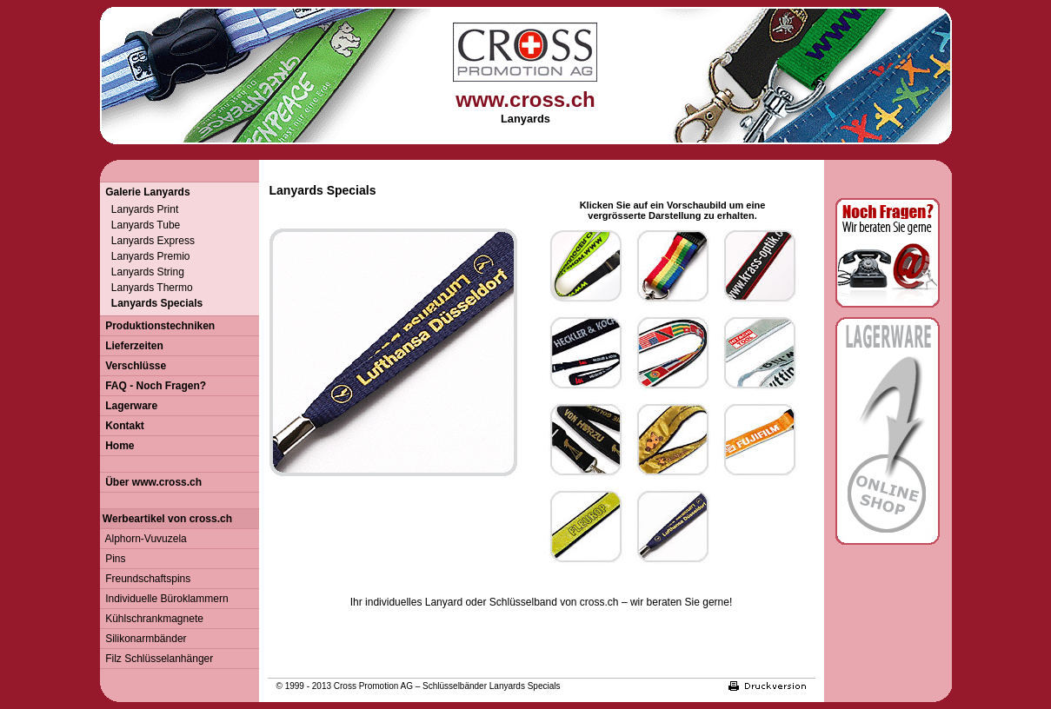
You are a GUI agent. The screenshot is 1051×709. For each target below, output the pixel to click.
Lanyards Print (139, 209)
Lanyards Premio (145, 256)
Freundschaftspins (145, 579)
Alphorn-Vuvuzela (143, 539)
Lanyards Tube (140, 225)
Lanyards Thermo (146, 288)
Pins (113, 559)
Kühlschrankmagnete (151, 619)
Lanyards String (142, 272)
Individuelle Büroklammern (164, 599)
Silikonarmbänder (143, 639)
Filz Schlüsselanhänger (157, 659)
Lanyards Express (147, 241)
